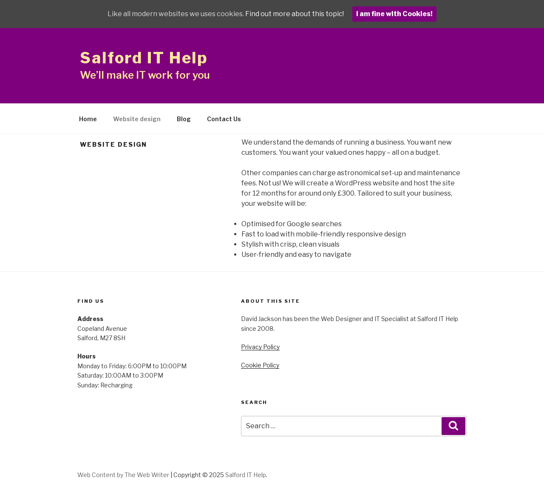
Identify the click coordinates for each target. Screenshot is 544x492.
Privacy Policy (260, 346)
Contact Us (224, 118)
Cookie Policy (260, 365)
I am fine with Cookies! (394, 14)
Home (88, 118)
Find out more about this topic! (294, 14)
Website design (137, 118)
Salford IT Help (144, 57)
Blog (184, 118)
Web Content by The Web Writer (123, 474)
